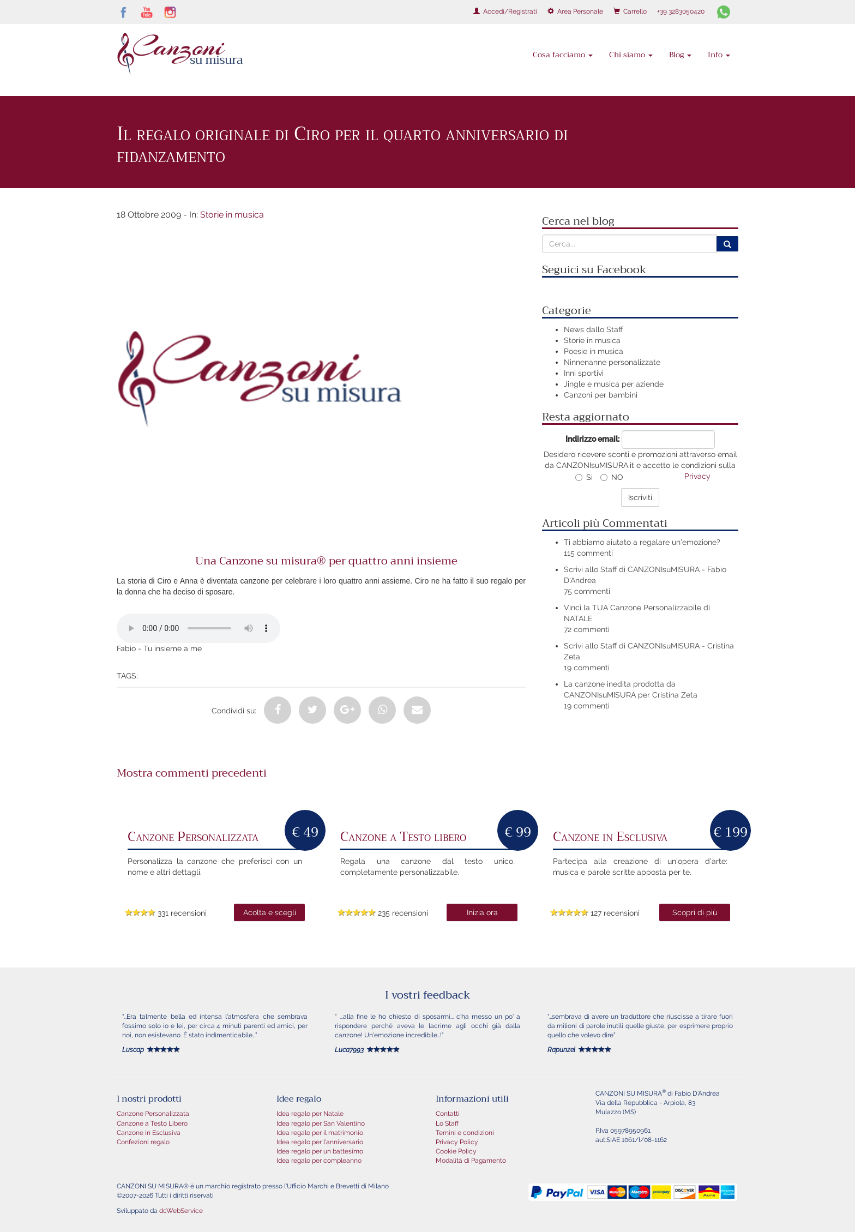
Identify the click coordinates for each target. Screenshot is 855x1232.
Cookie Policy (456, 1151)
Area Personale (575, 11)
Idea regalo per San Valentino (320, 1123)
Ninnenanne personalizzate (612, 362)
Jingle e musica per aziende (614, 384)
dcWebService (181, 1211)
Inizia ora (482, 912)
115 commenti (588, 553)
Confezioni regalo (143, 1142)
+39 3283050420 (681, 11)
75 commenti (587, 591)
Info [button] (719, 54)
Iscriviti (640, 497)
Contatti (448, 1113)
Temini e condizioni (465, 1133)
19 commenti (587, 667)
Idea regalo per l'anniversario (319, 1142)
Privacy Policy (457, 1142)
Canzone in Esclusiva (148, 1133)
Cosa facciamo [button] (563, 54)
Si (584, 477)
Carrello (630, 11)
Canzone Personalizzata (153, 1113)
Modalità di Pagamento (471, 1160)
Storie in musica (232, 214)
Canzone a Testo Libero (152, 1123)
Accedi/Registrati (505, 11)
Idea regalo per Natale (310, 1113)
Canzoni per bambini (600, 394)
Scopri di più (694, 912)
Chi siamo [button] (631, 54)
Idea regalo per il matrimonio (319, 1133)
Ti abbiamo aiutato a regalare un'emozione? (642, 542)
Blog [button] (680, 54)
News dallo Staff (593, 329)
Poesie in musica (593, 351)
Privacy (697, 476)
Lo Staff (447, 1123)
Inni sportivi (584, 373)
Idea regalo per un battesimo (319, 1151)
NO (611, 477)
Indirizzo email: (592, 439)
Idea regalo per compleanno (319, 1160)
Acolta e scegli (269, 912)
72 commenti (587, 629)
